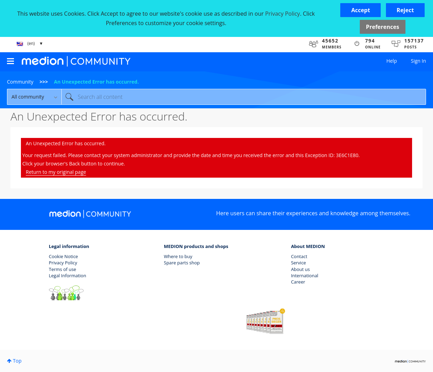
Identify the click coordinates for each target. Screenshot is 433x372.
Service (298, 262)
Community (20, 81)
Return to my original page (56, 172)
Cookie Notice (63, 256)
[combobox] (243, 97)
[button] (360, 10)
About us (300, 269)
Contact (299, 256)
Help (391, 60)
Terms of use (62, 269)
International (304, 275)
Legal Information (67, 275)
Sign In (418, 60)
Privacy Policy (63, 262)
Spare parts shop (182, 262)
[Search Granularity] (34, 97)
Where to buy (178, 256)
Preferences (382, 27)
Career (298, 282)
